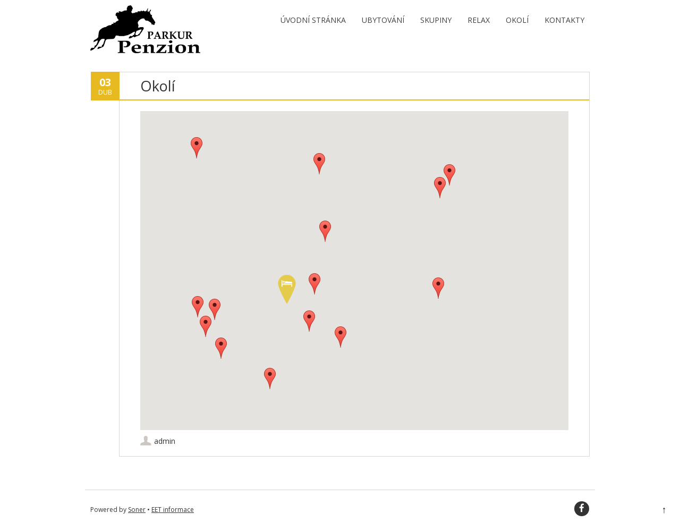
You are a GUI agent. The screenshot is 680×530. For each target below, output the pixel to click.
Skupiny (436, 20)
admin (164, 441)
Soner (137, 509)
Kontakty (564, 20)
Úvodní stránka (313, 20)
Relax (479, 20)
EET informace (172, 509)
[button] (287, 289)
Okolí (517, 20)
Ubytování (383, 20)
